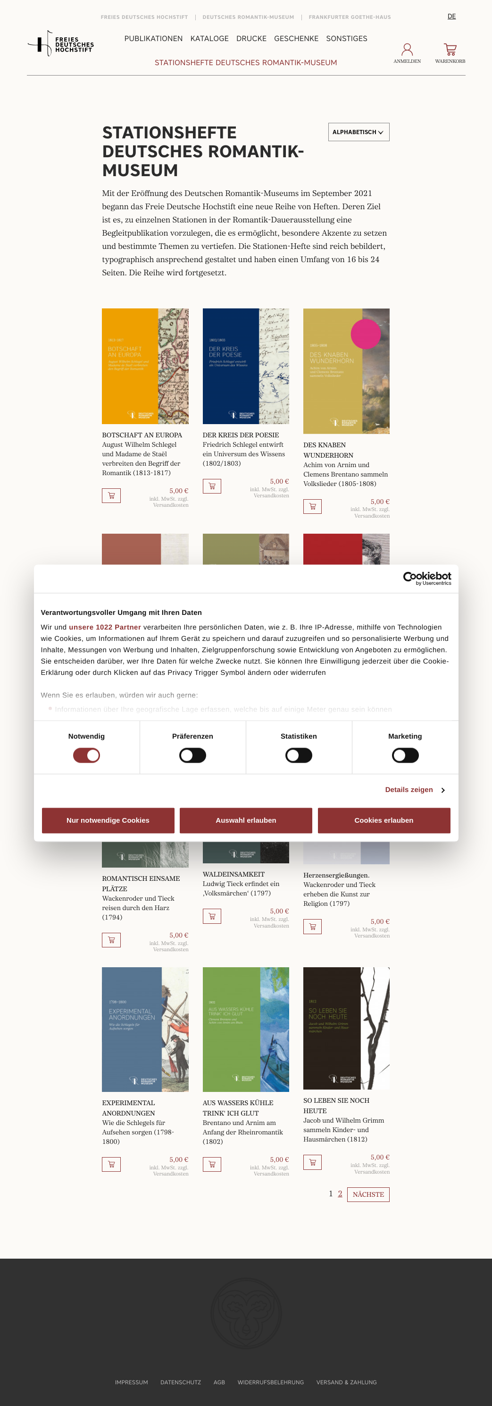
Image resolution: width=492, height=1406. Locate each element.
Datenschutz (180, 1382)
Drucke (251, 38)
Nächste (368, 1195)
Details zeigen (409, 790)
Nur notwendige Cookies (108, 820)
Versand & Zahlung (347, 1382)
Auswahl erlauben (246, 820)
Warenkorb (450, 53)
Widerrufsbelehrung (271, 1382)
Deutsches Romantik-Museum (248, 17)
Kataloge (210, 38)
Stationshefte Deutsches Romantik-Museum (246, 62)
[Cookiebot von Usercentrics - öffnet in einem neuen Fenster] (410, 578)
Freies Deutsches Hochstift (144, 17)
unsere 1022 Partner (105, 627)
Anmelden (407, 53)
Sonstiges (347, 38)
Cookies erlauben (383, 820)
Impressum (131, 1382)
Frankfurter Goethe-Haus (350, 17)
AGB (219, 1382)
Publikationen (154, 38)
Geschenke (296, 38)
